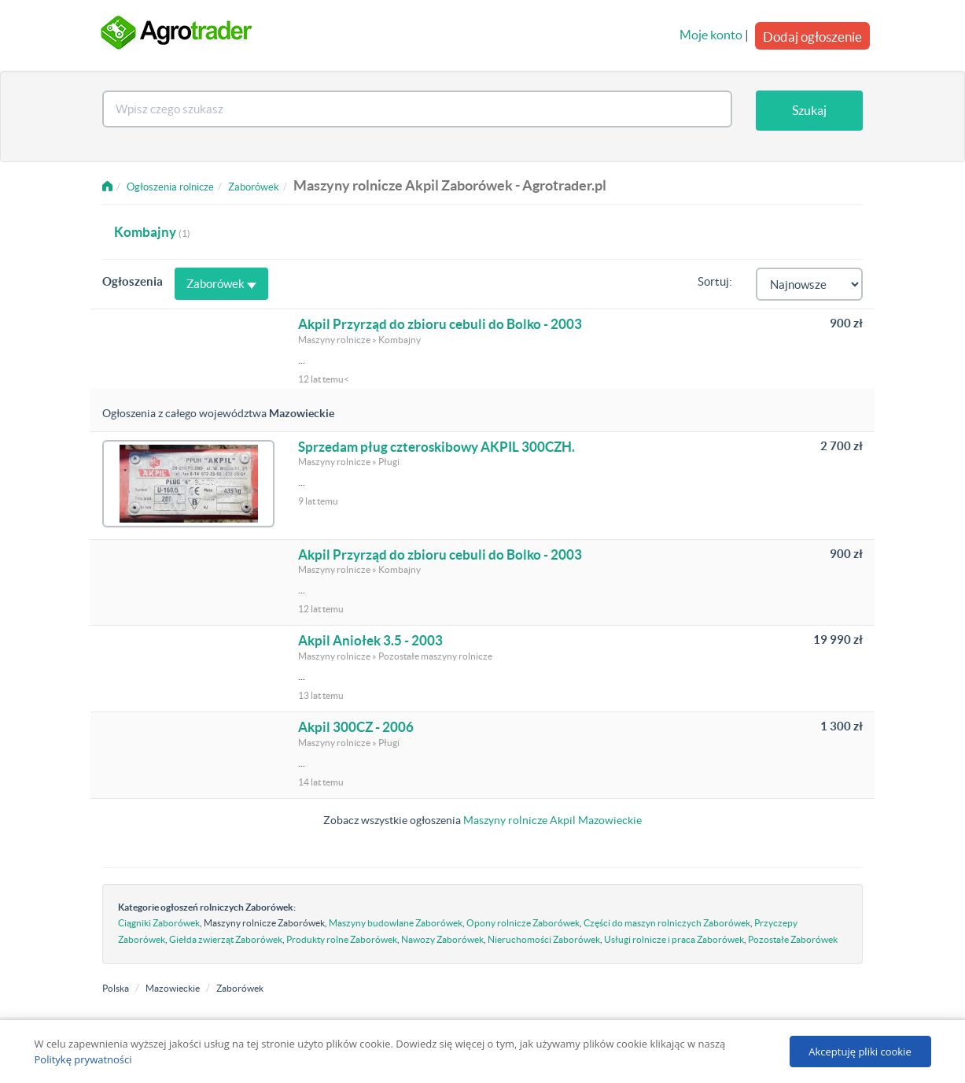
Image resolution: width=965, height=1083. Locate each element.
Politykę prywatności (83, 1059)
